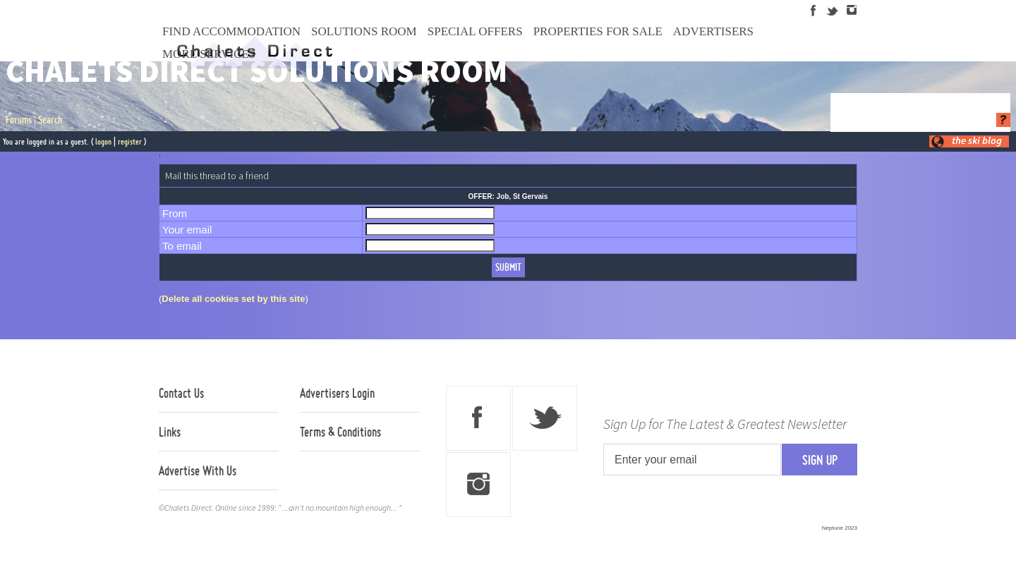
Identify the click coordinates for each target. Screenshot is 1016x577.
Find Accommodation (231, 31)
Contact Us (181, 393)
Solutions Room (364, 31)
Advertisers (713, 31)
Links (170, 431)
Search (50, 120)
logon (103, 141)
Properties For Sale (598, 31)
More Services (208, 54)
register (130, 141)
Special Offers (475, 31)
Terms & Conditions (340, 431)
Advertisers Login (337, 393)
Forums (19, 120)
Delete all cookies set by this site (233, 298)
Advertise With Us (197, 470)
